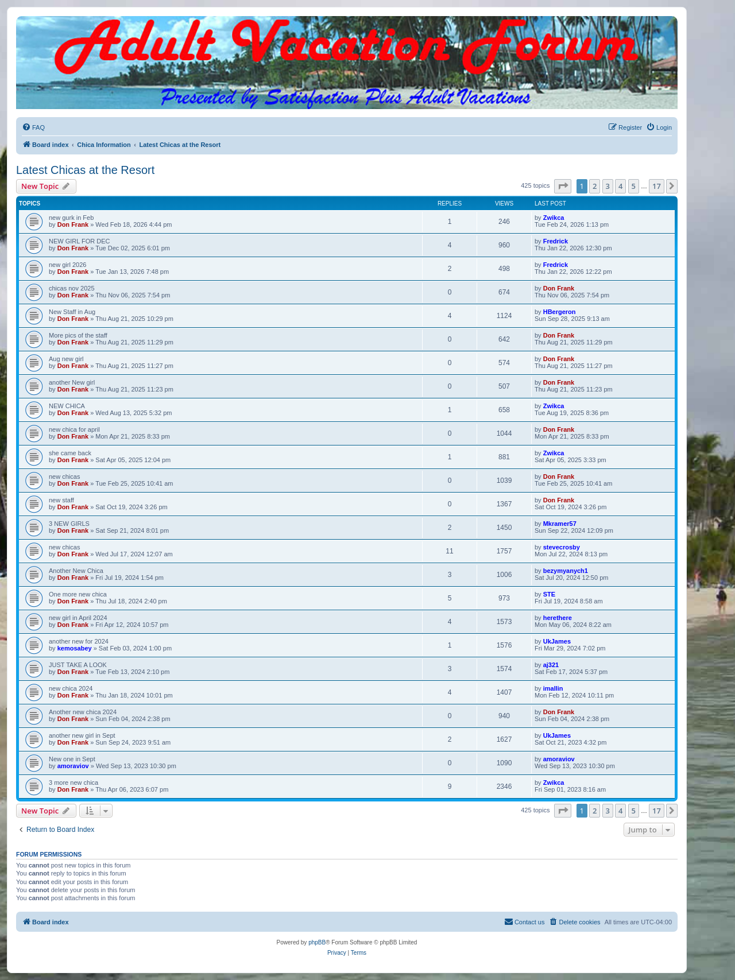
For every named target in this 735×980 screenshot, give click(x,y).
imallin (553, 688)
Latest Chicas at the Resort (85, 170)
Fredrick (555, 241)
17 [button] (656, 186)
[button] (562, 186)
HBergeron (559, 311)
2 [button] (595, 186)
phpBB (317, 942)
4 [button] (620, 186)
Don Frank (72, 224)
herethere (557, 617)
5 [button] (634, 186)
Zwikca (553, 217)
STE (549, 594)
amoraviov (73, 765)
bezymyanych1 (565, 570)
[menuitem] (33, 127)
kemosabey (74, 648)
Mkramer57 (560, 523)
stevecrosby (561, 547)
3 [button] (608, 186)
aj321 (551, 664)
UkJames (557, 641)
